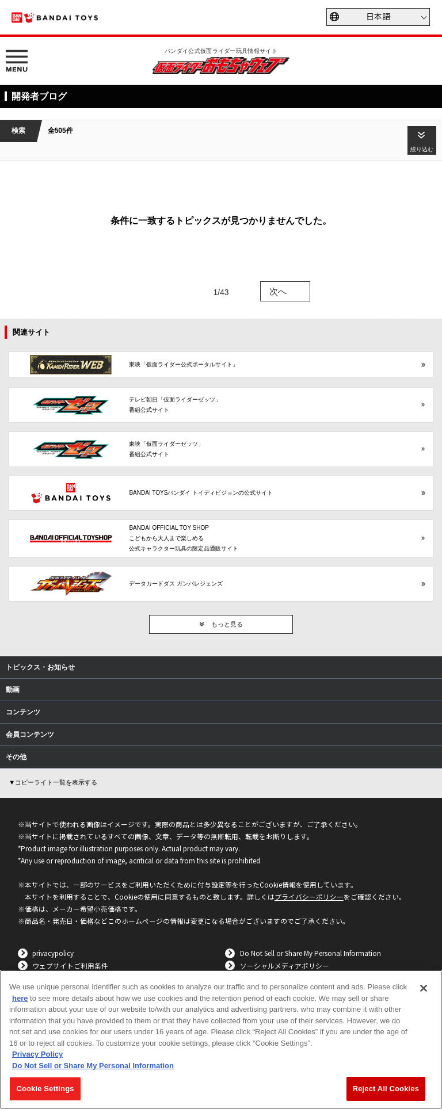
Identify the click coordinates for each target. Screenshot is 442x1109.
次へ (278, 291)
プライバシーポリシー (309, 896)
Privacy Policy (37, 1054)
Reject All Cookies (386, 1088)
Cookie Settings (45, 1088)
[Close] (423, 988)
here (20, 998)
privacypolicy (53, 953)
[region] (221, 1039)
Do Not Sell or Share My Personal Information (310, 953)
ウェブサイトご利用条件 (70, 965)
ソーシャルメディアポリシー (284, 965)
